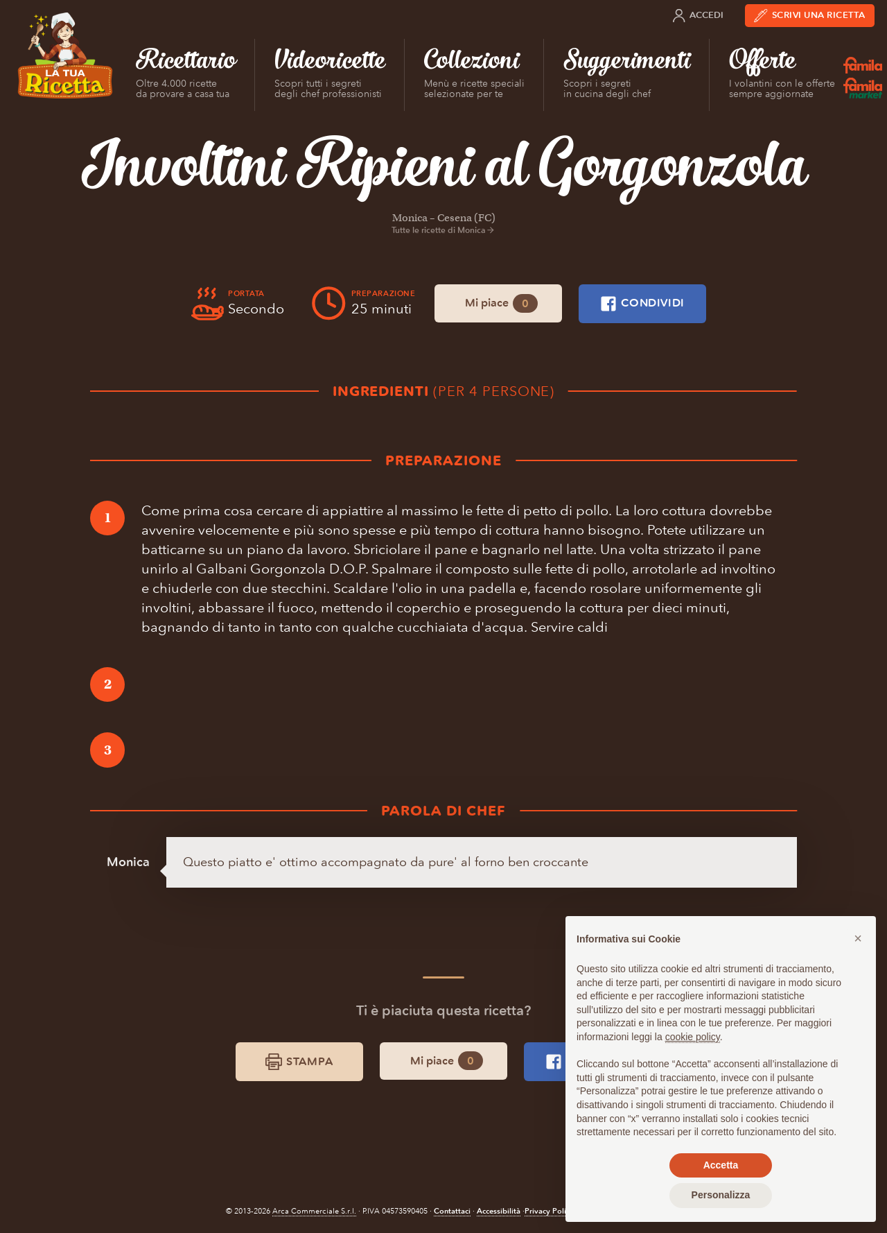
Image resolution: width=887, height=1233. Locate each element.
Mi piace (501, 303)
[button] (858, 938)
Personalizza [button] (721, 1194)
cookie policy (692, 1036)
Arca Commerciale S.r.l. (314, 1211)
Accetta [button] (721, 1165)
